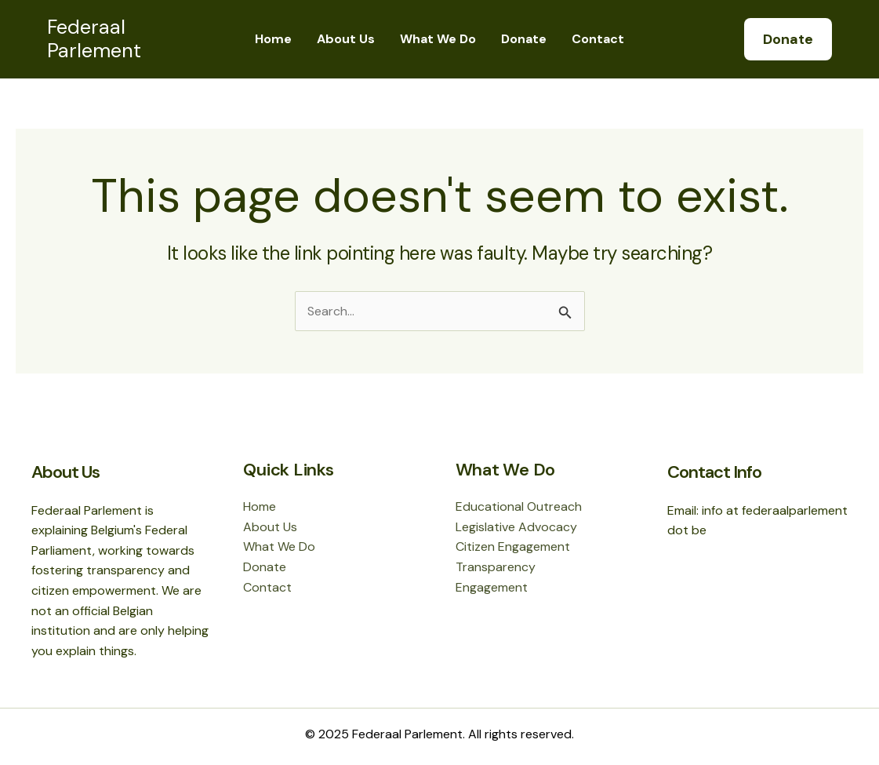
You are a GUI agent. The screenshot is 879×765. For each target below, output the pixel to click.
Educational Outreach (519, 506)
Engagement (492, 587)
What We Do (438, 39)
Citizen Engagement (513, 546)
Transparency (496, 567)
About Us (346, 39)
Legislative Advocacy (516, 527)
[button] (788, 39)
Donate (524, 39)
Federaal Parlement (94, 39)
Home (273, 39)
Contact (598, 39)
